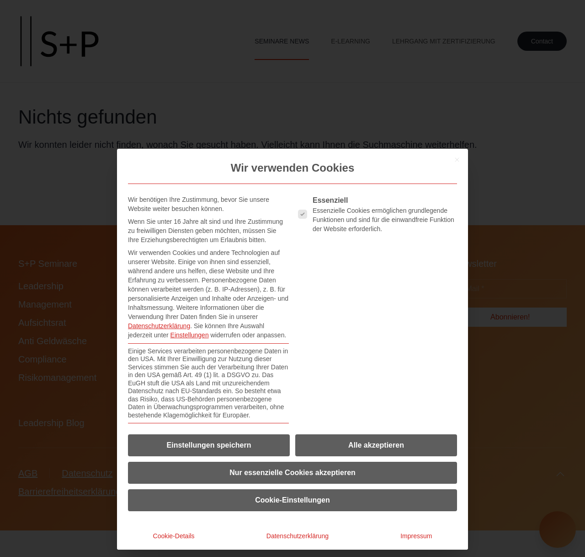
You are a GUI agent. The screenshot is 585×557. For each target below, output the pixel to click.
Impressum (416, 536)
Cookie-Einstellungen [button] (292, 500)
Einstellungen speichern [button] (209, 445)
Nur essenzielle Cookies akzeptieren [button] (292, 472)
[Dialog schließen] (457, 159)
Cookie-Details (174, 536)
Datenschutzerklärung (159, 326)
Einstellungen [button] (189, 335)
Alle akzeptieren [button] (376, 445)
